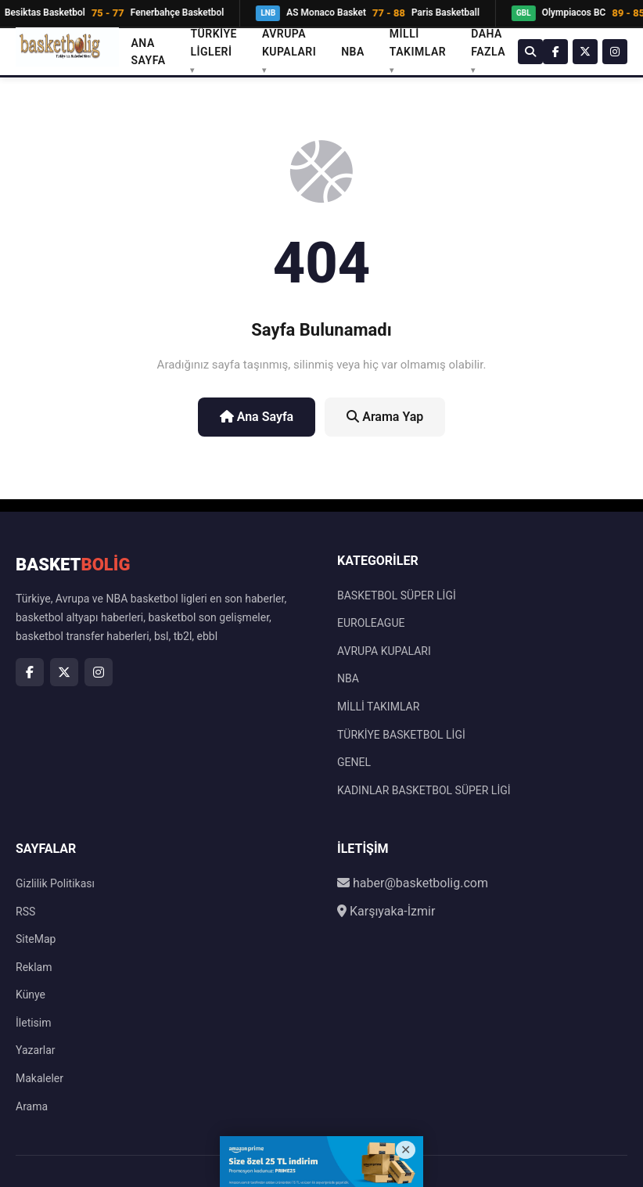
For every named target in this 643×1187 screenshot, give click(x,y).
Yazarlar (36, 1050)
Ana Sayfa (148, 52)
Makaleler (39, 1078)
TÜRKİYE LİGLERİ (213, 42)
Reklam (34, 967)
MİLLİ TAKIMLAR (418, 42)
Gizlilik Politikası (55, 883)
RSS (25, 911)
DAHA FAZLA (488, 42)
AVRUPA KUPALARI (289, 42)
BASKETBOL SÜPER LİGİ (396, 595)
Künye (30, 994)
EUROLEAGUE (370, 623)
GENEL (354, 762)
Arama (32, 1106)
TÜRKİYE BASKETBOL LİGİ (401, 734)
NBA (353, 51)
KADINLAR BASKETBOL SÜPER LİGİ (424, 790)
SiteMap (36, 939)
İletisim (34, 1022)
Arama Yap (385, 416)
